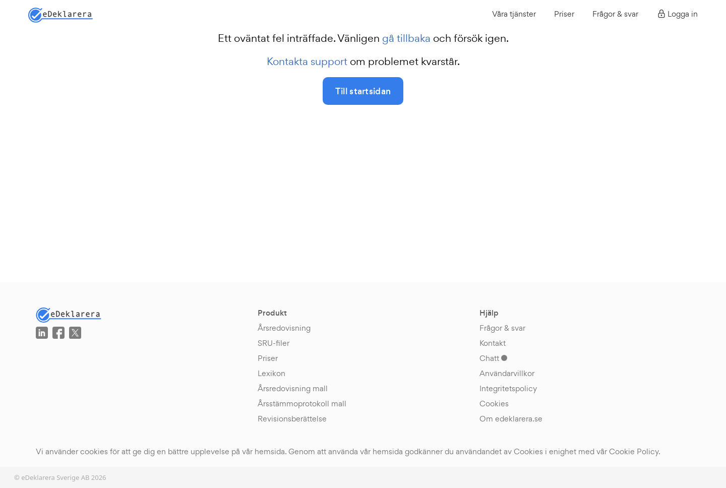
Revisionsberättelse (292, 418)
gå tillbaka (406, 38)
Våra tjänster (514, 14)
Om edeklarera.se (510, 418)
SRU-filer (273, 343)
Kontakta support (307, 61)
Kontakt (492, 343)
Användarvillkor (506, 373)
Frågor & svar (615, 14)
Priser (564, 14)
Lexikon (271, 373)
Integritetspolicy (508, 388)
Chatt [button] (493, 358)
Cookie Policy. (634, 451)
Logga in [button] (677, 14)
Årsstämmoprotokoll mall (302, 403)
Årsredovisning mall (293, 388)
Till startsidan (363, 91)
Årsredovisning (284, 328)
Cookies (494, 403)
